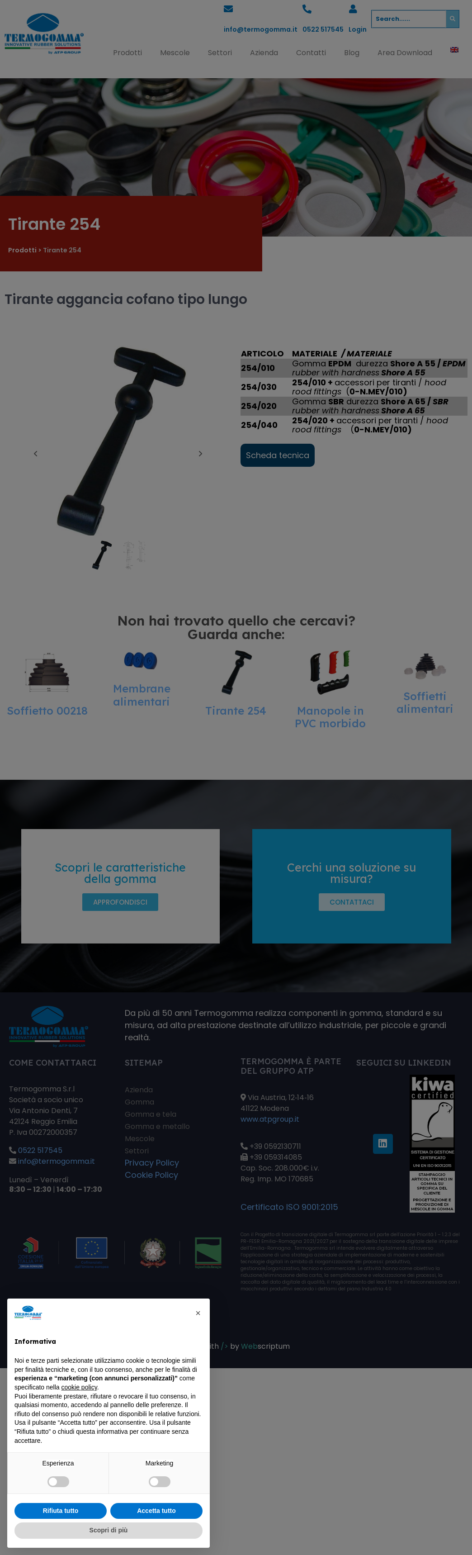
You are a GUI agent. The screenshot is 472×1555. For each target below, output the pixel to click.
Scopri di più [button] (109, 1530)
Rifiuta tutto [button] (61, 1510)
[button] (198, 1313)
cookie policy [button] (79, 1387)
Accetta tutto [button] (156, 1510)
